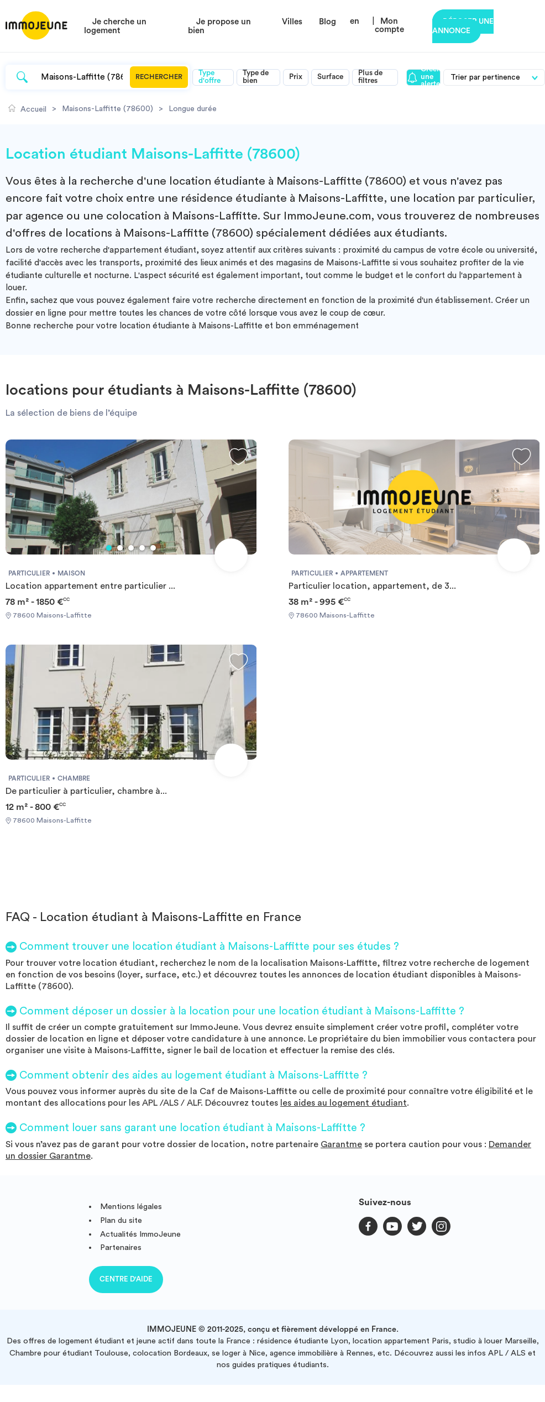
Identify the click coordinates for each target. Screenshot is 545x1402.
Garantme (341, 1144)
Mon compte (389, 25)
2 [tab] (120, 548)
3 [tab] (131, 548)
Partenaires (121, 1247)
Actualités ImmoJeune (140, 1234)
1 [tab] (109, 548)
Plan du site (121, 1220)
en (354, 21)
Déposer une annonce (463, 26)
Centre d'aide (126, 1279)
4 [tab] (142, 548)
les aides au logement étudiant (343, 1102)
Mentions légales (131, 1206)
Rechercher (158, 77)
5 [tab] (153, 548)
